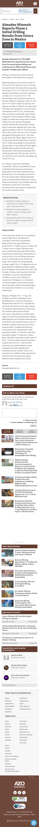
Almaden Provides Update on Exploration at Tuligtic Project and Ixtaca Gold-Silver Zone (20, 203)
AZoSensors (24, 698)
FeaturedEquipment (19, 431)
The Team (23, 743)
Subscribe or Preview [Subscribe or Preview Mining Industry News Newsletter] (18, 667)
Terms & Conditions (12, 756)
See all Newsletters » (10, 685)
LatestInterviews (31, 431)
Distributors (24, 729)
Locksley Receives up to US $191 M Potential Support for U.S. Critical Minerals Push (25, 493)
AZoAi (22, 704)
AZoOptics (8, 709)
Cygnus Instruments (12, 633)
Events (7, 735)
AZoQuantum (24, 701)
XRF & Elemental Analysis (20, 675)
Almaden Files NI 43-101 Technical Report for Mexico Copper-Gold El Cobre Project (20, 220)
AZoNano (8, 701)
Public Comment (31, 420)
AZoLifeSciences (25, 709)
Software (8, 740)
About (7, 745)
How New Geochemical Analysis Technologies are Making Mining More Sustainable (26, 574)
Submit (33, 426)
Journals (8, 737)
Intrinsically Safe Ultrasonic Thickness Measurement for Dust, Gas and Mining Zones (19, 628)
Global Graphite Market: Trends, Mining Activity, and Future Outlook (25, 552)
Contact (7, 751)
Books (7, 729)
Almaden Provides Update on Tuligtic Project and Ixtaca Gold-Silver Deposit (19, 212)
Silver (22, 19)
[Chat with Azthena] (34, 823)
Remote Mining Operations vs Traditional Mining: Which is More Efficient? (26, 563)
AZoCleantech (10, 706)
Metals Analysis (16, 655)
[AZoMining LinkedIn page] (15, 792)
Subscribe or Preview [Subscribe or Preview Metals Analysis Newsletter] (18, 657)
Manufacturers (25, 732)
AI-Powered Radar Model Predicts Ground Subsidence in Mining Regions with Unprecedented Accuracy (26, 481)
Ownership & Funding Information (12, 770)
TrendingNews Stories (7, 431)
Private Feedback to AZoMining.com (24, 422)
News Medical (24, 706)
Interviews (23, 721)
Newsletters (24, 737)
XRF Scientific (10, 622)
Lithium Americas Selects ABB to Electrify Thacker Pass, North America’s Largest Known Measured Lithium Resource (26, 440)
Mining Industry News (19, 665)
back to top (32, 777)
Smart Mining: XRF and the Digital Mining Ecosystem (25, 583)
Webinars (23, 724)
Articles (7, 724)
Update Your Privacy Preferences (19, 821)
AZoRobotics (9, 704)
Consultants (24, 727)
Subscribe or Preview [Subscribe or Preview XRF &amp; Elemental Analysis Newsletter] (18, 677)
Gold (17, 19)
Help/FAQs (23, 740)
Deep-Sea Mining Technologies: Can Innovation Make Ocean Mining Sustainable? (25, 604)
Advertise (8, 754)
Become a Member (26, 735)
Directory (8, 727)
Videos (7, 732)
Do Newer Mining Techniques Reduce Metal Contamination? (26, 593)
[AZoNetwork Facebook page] (19, 792)
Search (7, 748)
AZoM (7, 698)
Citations (8, 386)
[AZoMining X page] (24, 792)
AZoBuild (8, 712)
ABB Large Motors (12, 643)
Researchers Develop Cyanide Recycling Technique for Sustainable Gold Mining (25, 452)
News (12, 19)
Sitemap (8, 764)
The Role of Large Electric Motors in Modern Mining (17, 638)
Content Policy (10, 766)
